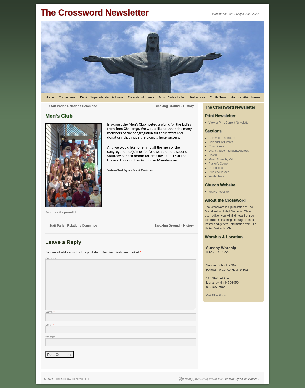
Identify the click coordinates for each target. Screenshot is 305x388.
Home (50, 97)
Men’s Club (58, 116)
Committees (67, 97)
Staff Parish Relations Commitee (71, 106)
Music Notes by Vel (172, 97)
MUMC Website (219, 191)
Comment (51, 257)
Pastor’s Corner (219, 163)
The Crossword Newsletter (95, 12)
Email (49, 324)
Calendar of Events (141, 97)
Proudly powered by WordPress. (203, 379)
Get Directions (216, 295)
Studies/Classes (219, 172)
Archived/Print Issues (245, 97)
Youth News (218, 97)
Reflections (197, 97)
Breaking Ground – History (176, 106)
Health (213, 155)
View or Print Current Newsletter (229, 122)
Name (50, 311)
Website (50, 336)
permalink (70, 212)
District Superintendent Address (101, 97)
